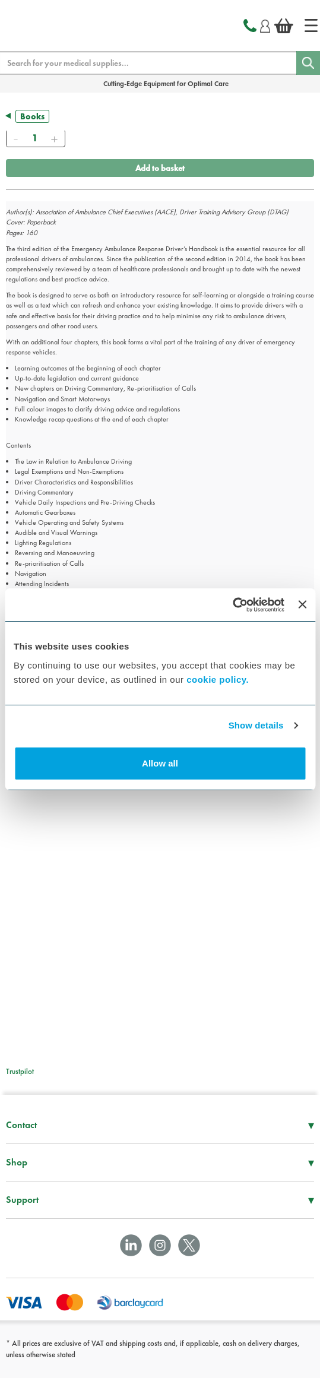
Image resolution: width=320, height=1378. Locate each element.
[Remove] (15, 138)
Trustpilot (20, 1071)
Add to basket (160, 168)
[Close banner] (302, 604)
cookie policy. (217, 679)
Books (32, 116)
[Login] (265, 24)
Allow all (160, 763)
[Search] (308, 63)
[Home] (311, 26)
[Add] (54, 138)
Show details (256, 725)
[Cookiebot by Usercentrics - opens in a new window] (232, 605)
